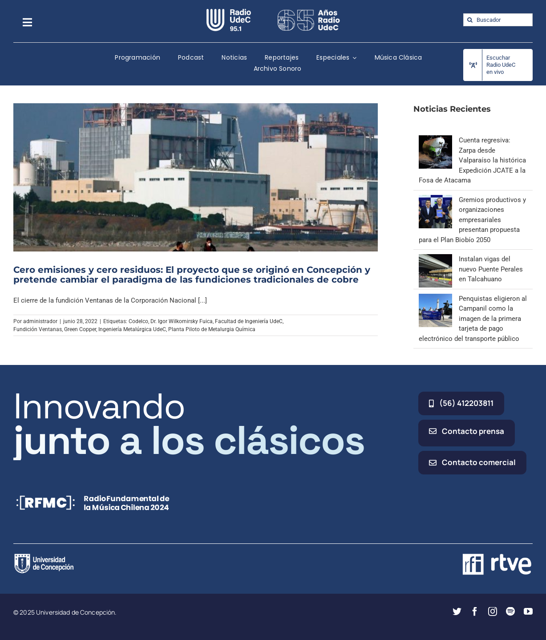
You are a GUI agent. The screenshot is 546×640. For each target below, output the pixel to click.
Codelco (138, 321)
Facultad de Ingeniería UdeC (249, 321)
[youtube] (528, 611)
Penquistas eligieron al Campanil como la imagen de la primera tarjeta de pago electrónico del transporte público (473, 319)
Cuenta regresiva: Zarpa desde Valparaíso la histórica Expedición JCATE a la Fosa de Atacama (472, 160)
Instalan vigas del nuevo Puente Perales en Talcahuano (491, 269)
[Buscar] (469, 19)
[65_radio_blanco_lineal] (309, 12)
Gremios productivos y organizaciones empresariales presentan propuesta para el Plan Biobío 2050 (472, 220)
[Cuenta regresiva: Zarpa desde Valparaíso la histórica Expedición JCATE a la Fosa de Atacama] (435, 140)
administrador (40, 321)
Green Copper (80, 329)
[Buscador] (498, 19)
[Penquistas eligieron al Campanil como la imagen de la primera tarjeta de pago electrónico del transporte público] (435, 299)
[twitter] (457, 611)
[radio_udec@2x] (228, 12)
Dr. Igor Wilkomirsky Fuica (181, 321)
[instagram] (492, 611)
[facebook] (474, 611)
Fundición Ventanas (37, 329)
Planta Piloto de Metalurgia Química (211, 329)
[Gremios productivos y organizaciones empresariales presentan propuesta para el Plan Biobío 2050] (435, 200)
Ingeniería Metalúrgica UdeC (132, 329)
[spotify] (510, 611)
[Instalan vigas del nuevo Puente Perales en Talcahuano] (435, 259)
